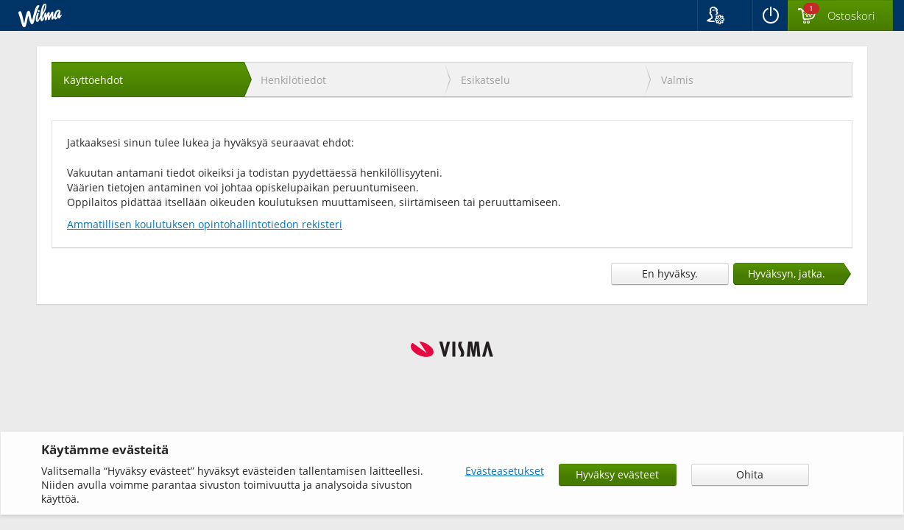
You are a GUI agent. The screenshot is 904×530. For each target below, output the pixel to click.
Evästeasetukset (504, 471)
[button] (724, 15)
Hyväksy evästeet (617, 474)
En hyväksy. (670, 273)
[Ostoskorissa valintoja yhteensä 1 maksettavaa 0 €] (840, 16)
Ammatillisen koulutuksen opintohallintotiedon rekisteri (204, 224)
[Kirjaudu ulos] (770, 15)
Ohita (749, 474)
